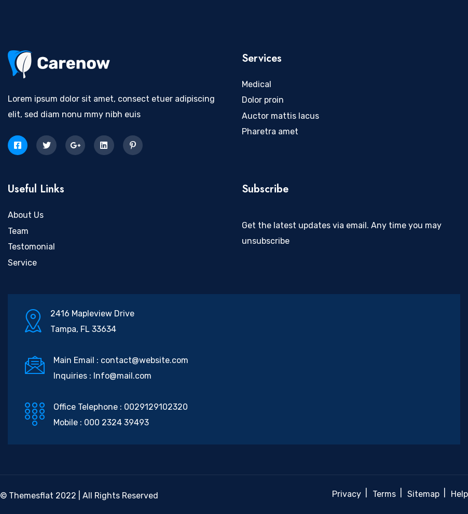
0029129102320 (156, 407)
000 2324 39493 (116, 422)
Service (22, 263)
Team (18, 231)
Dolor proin (263, 100)
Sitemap (423, 494)
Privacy (346, 494)
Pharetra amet (270, 131)
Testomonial (31, 247)
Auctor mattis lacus (280, 116)
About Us (26, 215)
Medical (256, 84)
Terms (384, 494)
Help (459, 494)
